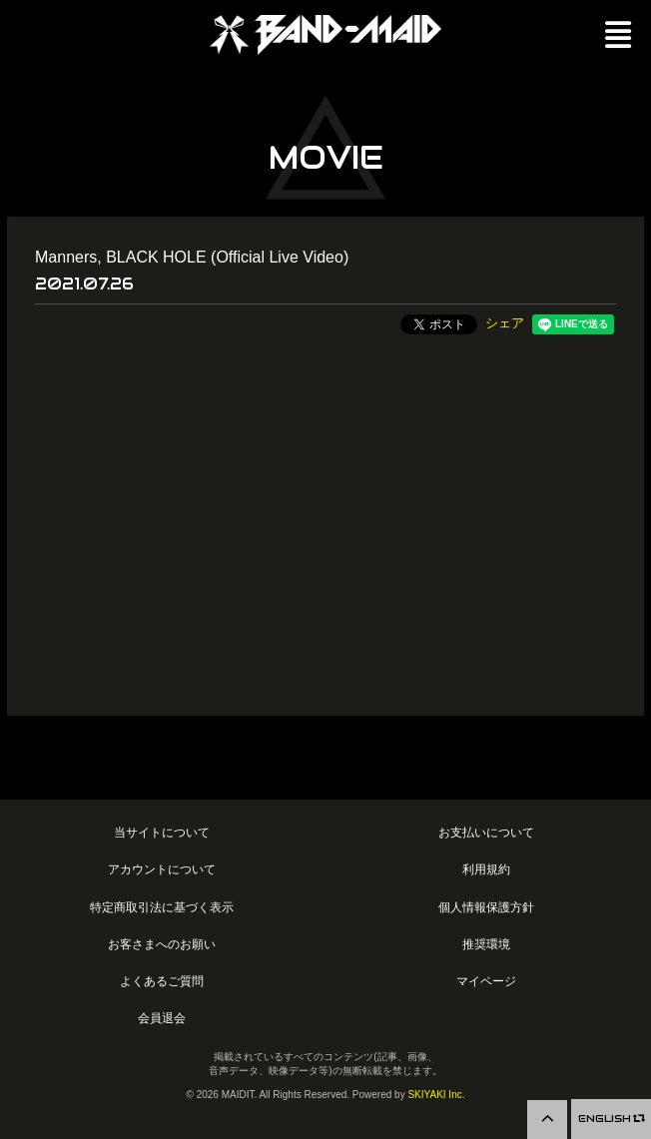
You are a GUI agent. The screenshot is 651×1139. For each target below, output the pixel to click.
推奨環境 (486, 943)
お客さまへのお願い (162, 943)
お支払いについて (486, 832)
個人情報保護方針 (486, 906)
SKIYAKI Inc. (435, 1094)
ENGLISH (611, 1118)
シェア (504, 322)
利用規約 (486, 868)
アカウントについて (162, 868)
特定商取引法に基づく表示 (162, 906)
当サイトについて (162, 832)
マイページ (486, 980)
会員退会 (162, 1017)
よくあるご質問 (162, 980)
